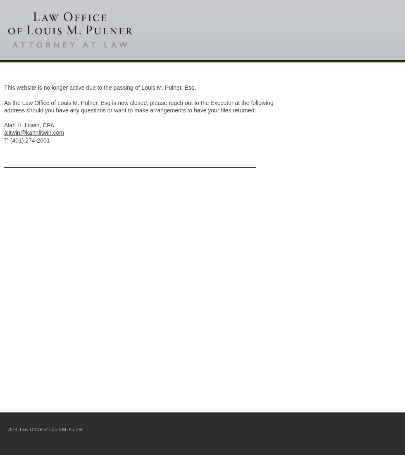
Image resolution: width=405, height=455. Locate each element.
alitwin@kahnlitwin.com (34, 132)
